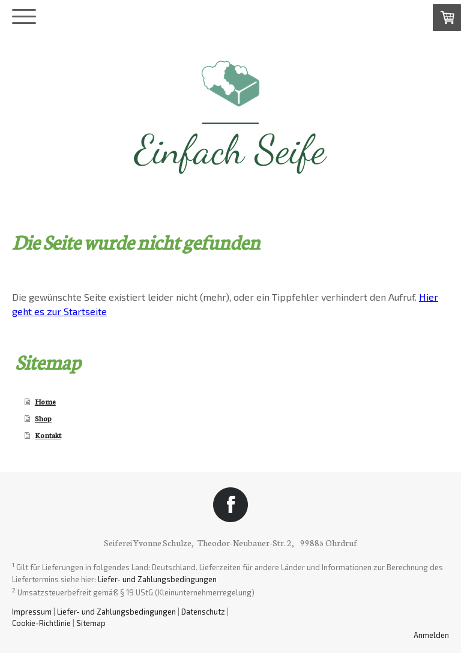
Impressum (32, 611)
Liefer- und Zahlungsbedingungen (157, 579)
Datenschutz (203, 611)
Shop (43, 418)
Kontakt (48, 435)
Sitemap (91, 623)
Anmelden (431, 635)
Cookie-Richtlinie (41, 623)
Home (45, 401)
